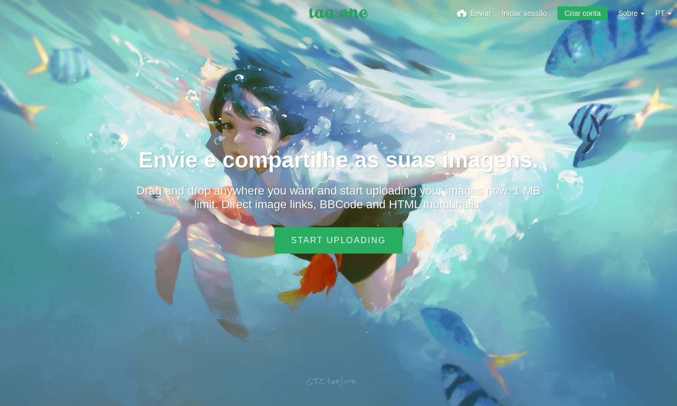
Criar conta (582, 13)
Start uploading (338, 240)
